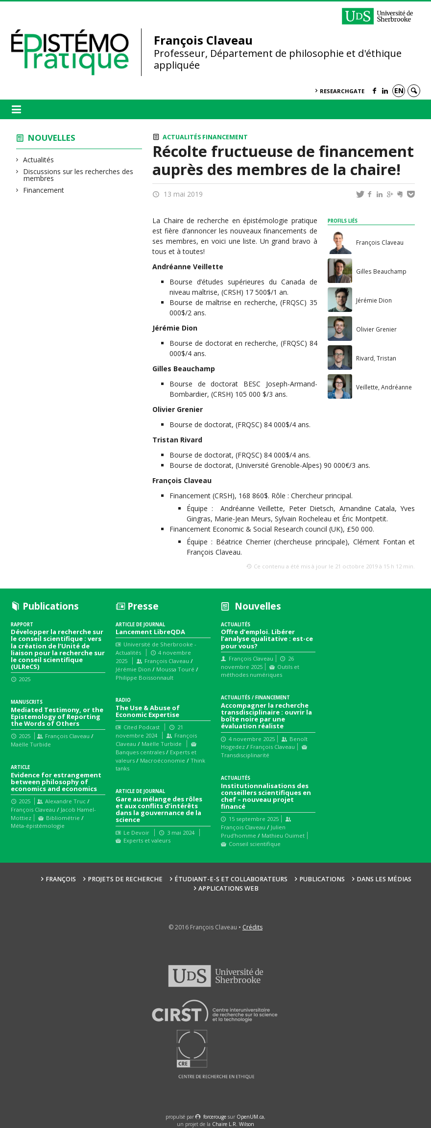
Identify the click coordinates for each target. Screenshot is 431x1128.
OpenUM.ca (250, 1116)
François (61, 879)
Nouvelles (51, 137)
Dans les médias (384, 879)
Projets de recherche (125, 879)
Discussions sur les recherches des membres (78, 175)
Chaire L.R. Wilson (233, 1124)
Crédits (252, 927)
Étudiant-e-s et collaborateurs (230, 879)
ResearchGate (342, 91)
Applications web (228, 888)
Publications (322, 879)
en (399, 90)
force (214, 1116)
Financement (44, 190)
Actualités (39, 159)
